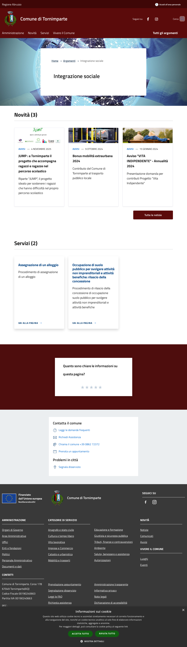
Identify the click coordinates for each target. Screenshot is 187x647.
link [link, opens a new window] (126, 626)
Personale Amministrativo (17, 560)
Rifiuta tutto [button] (107, 633)
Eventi (144, 565)
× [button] (183, 610)
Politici (6, 554)
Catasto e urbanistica (60, 554)
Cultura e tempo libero (61, 536)
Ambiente (99, 548)
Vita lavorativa (56, 542)
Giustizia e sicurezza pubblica (111, 536)
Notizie (144, 530)
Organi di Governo (12, 530)
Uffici (5, 542)
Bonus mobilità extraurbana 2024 (93, 158)
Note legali (100, 597)
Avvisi (21, 149)
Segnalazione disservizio (62, 590)
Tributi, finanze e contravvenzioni (113, 542)
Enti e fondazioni (11, 548)
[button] (93, 641)
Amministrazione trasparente (111, 584)
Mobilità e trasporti (59, 560)
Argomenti (69, 61)
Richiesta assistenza (60, 603)
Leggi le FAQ (55, 597)
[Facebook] (142, 18)
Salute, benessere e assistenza (112, 554)
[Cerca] (181, 19)
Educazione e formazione (108, 530)
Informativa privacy (105, 590)
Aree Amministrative (14, 536)
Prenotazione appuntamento (64, 584)
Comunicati (146, 536)
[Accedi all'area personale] (168, 4)
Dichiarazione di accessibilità (110, 603)
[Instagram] (150, 18)
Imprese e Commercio (60, 548)
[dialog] (93, 627)
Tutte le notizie (153, 215)
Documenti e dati (12, 566)
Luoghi (144, 559)
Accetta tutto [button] (80, 633)
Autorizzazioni (102, 560)
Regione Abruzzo (11, 4)
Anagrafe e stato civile (61, 530)
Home (55, 61)
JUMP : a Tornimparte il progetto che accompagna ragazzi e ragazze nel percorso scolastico (37, 163)
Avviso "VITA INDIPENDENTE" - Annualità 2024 (147, 161)
